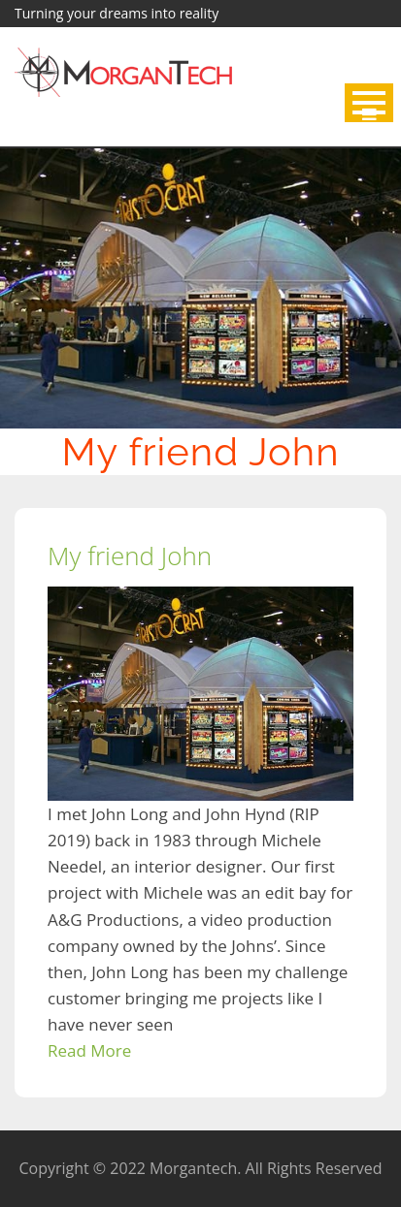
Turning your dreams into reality (116, 13)
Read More (89, 1050)
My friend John (130, 555)
